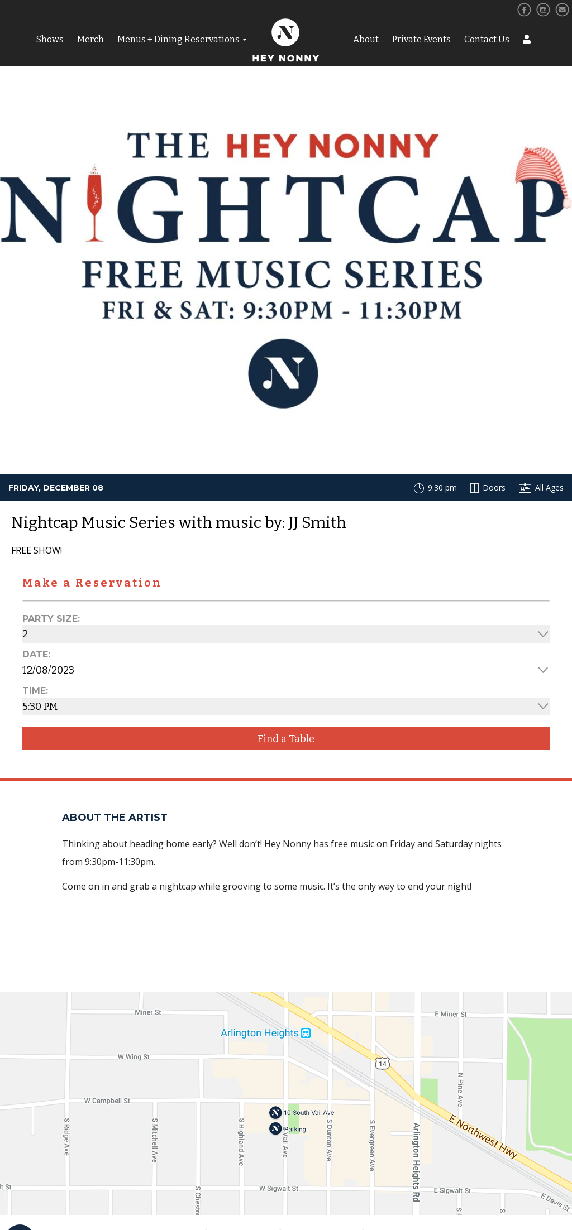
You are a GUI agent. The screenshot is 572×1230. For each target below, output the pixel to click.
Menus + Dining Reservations (178, 39)
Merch (90, 39)
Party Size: (51, 618)
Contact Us (486, 39)
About (366, 39)
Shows (50, 39)
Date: (36, 654)
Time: (35, 690)
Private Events (421, 39)
